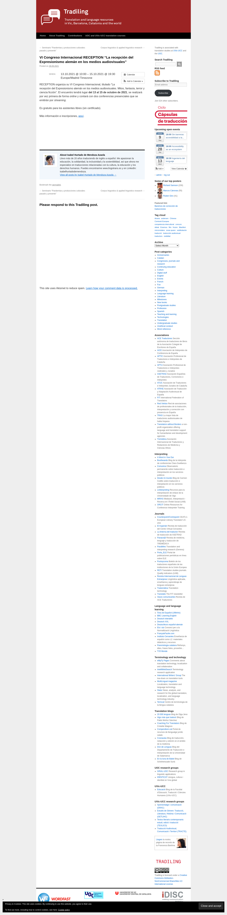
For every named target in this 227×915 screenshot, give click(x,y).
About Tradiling (57, 35)
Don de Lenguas (164, 747)
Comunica (161, 466)
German (160, 287)
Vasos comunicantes (166, 597)
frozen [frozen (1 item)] (175, 227)
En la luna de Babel (165, 759)
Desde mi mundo (164, 478)
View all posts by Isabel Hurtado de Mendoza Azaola (88, 174)
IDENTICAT (162, 777)
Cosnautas (162, 738)
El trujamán (162, 526)
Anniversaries (163, 255)
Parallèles (161, 546)
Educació (161, 789)
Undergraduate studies (167, 323)
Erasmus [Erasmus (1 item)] (163, 227)
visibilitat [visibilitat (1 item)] (167, 236)
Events (160, 279)
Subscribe (163, 93)
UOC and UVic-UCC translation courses (105, 35)
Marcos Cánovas (170, 190)
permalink (56, 185)
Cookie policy (64, 910)
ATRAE (160, 389)
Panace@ (161, 538)
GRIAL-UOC (162, 771)
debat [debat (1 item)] (157, 227)
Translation (162, 320)
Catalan (160, 258)
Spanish (160, 311)
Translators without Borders (169, 424)
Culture (160, 270)
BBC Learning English (167, 616)
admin (159, 175)
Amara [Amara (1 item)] (157, 218)
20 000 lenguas (164, 714)
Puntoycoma (162, 561)
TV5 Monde (162, 651)
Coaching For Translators (168, 723)
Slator (159, 690)
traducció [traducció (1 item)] (158, 233)
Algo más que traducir (167, 717)
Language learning (165, 293)
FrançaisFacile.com (165, 633)
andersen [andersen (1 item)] (164, 218)
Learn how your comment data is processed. (112, 288)
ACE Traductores (164, 338)
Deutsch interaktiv (165, 619)
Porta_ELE (162, 552)
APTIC (160, 356)
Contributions (75, 35)
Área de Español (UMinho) (168, 613)
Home (43, 35)
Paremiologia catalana (167, 645)
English (160, 276)
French (160, 282)
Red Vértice (162, 403)
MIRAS (160, 499)
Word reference (164, 329)
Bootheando (162, 460)
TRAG (160, 415)
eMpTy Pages (163, 660)
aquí (81, 116)
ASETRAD (162, 374)
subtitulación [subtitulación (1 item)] (182, 230)
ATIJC (160, 383)
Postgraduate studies (166, 305)
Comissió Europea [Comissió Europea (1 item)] (162, 221)
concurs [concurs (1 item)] (179, 224)
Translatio (161, 594)
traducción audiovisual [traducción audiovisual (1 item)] (171, 233)
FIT (158, 397)
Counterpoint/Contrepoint (168, 517)
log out (167, 175)
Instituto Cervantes (165, 636)
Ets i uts (160, 627)
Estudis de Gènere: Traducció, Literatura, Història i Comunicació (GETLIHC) (171, 814)
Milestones (162, 299)
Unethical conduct (165, 326)
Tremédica (161, 439)
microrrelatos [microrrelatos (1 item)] (160, 230)
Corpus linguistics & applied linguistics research (123, 48)
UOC (160, 53)
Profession (162, 308)
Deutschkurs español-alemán (170, 624)
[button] (133, 81)
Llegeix (159, 839)
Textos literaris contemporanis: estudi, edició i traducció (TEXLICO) (170, 822)
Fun (159, 285)
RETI (159, 570)
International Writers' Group (169, 675)
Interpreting (162, 290)
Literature (161, 296)
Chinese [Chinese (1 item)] (173, 218)
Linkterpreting (163, 490)
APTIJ (160, 365)
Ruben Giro (168, 196)
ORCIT (160, 505)
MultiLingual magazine (167, 681)
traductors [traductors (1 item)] (158, 236)
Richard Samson (170, 185)
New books (162, 302)
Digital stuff (162, 273)
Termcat (160, 702)
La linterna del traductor (167, 532)
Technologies (163, 317)
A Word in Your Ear (165, 457)
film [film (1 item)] (170, 227)
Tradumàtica (162, 588)
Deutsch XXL (163, 621)
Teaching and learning (167, 314)
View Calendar (179, 169)
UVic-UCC (177, 50)
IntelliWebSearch (164, 669)
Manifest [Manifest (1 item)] (182, 227)
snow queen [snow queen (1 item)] (171, 230)
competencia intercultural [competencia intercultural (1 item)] (164, 224)
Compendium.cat (164, 729)
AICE (159, 350)
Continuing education (166, 267)
